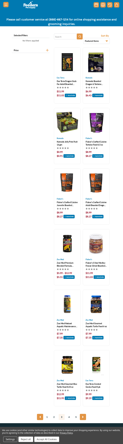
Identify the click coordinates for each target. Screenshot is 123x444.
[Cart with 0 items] (116, 4)
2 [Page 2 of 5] (54, 416)
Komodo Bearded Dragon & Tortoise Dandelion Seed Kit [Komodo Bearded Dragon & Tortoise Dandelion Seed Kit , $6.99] (94, 83)
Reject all (26, 439)
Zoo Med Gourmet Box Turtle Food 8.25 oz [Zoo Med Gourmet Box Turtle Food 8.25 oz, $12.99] (67, 385)
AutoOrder (70, 95)
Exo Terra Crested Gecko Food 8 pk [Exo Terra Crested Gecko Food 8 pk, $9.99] (93, 385)
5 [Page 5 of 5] (76, 416)
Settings (10, 439)
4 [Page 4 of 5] (69, 416)
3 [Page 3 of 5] (61, 416)
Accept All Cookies (47, 439)
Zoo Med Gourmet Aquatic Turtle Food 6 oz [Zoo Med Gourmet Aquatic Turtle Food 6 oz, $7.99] (96, 325)
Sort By (105, 35)
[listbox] (96, 41)
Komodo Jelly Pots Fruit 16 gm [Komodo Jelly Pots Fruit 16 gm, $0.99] (67, 143)
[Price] (31, 50)
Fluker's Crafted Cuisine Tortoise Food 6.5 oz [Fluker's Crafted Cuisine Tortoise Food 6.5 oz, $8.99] (96, 143)
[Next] (83, 417)
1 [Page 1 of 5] (47, 416)
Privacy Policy (66, 432)
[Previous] (40, 417)
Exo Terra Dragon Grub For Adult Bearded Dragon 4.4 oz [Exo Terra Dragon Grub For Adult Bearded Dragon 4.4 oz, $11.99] (66, 83)
